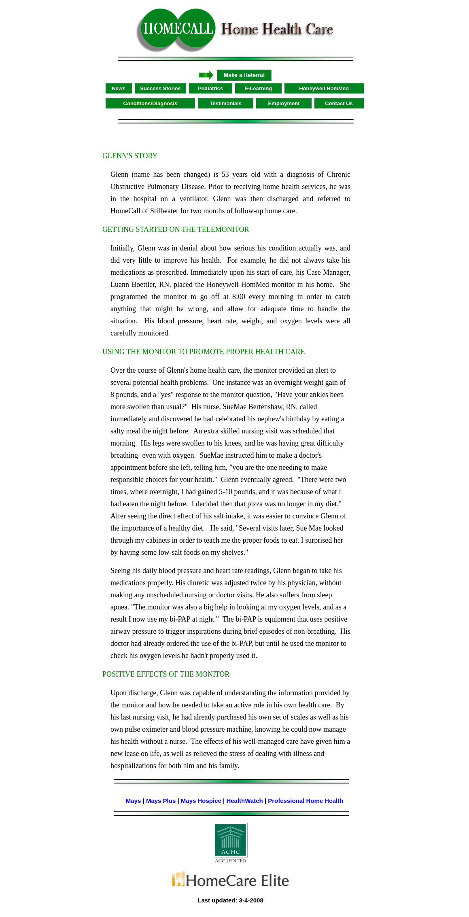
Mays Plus (161, 800)
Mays (133, 800)
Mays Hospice (201, 800)
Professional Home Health (305, 800)
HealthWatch (244, 800)
